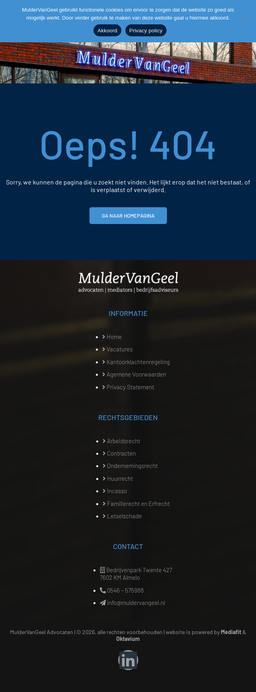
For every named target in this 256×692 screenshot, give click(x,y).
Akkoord (107, 31)
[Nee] (246, 21)
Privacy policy (146, 31)
